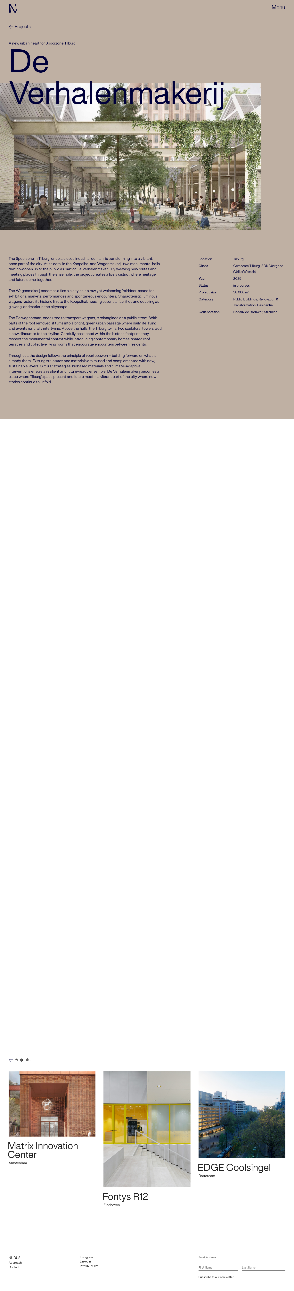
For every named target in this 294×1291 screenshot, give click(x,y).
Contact (14, 1263)
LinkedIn (85, 1257)
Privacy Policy (89, 1262)
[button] (278, 8)
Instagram (86, 1253)
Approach (15, 1258)
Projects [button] (22, 1056)
